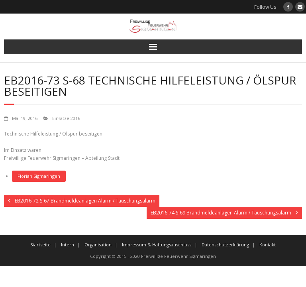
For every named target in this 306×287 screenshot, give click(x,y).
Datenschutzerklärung (225, 245)
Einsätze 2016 (66, 118)
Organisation (98, 245)
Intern (67, 245)
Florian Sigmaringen (39, 176)
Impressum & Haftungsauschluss (156, 245)
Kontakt (267, 245)
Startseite (40, 245)
